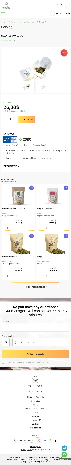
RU (58, 5)
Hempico (40, 257)
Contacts (35, 424)
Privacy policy (35, 447)
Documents (35, 412)
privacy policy (16, 362)
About (35, 405)
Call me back (35, 353)
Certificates (35, 416)
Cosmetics (35, 401)
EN (62, 5)
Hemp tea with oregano (45, 209)
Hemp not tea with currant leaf (13, 209)
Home (3, 22)
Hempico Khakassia (26, 22)
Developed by (26, 450)
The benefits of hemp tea (35, 409)
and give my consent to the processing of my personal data (36, 362)
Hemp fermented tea (10, 257)
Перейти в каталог (35, 286)
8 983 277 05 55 (60, 13)
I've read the (8, 362)
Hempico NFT (35, 420)
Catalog (12, 22)
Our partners (35, 428)
